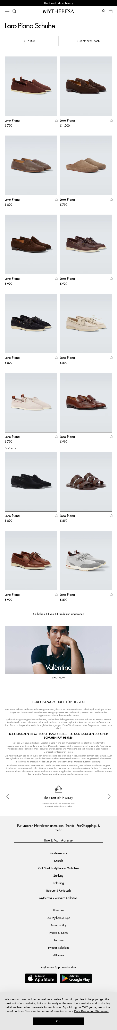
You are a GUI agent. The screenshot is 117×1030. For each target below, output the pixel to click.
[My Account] (103, 11)
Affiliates (58, 955)
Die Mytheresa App (58, 918)
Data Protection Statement (91, 1011)
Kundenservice (58, 853)
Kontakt (58, 861)
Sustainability (58, 925)
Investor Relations (58, 947)
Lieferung (58, 883)
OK (58, 1021)
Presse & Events (58, 932)
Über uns (58, 910)
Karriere (58, 940)
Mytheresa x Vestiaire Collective (58, 898)
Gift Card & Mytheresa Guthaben (58, 868)
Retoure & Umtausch (58, 890)
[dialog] (58, 1011)
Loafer (59, 748)
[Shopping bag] (110, 11)
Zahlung (58, 875)
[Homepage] (58, 11)
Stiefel (52, 748)
